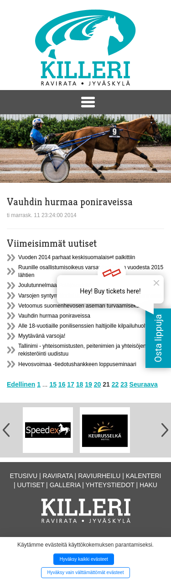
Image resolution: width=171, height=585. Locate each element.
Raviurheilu (99, 475)
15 (53, 384)
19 (88, 384)
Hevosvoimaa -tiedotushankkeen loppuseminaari (77, 364)
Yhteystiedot (110, 485)
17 (70, 384)
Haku (148, 485)
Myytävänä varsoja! (41, 336)
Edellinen (21, 384)
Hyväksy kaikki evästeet (84, 559)
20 (97, 384)
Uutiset (31, 485)
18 (79, 384)
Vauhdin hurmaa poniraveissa (54, 316)
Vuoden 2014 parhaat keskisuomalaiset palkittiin (76, 257)
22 (115, 384)
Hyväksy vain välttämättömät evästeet (85, 572)
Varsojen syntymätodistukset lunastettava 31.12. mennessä (90, 295)
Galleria (65, 485)
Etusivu (24, 475)
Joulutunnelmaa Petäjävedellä (54, 285)
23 (124, 384)
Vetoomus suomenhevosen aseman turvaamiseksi (79, 306)
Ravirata (58, 475)
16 (62, 384)
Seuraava (144, 384)
